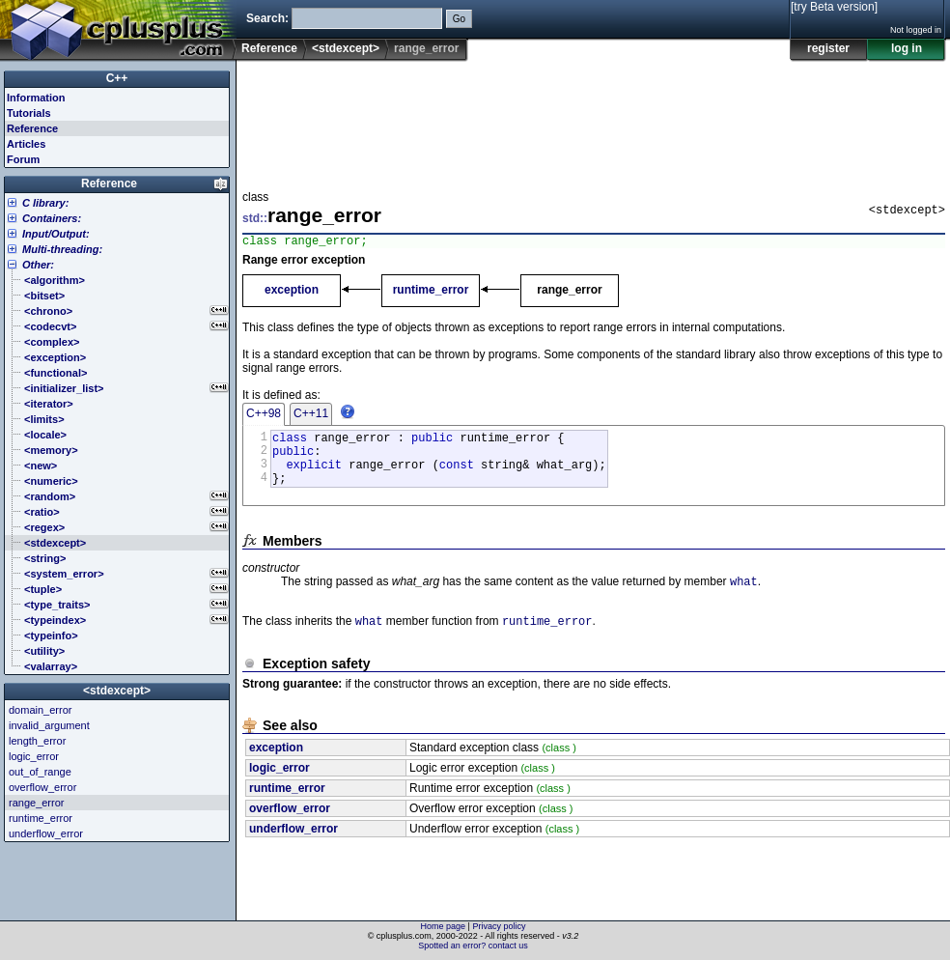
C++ (117, 78)
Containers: (51, 218)
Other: (38, 264)
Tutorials (29, 113)
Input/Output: (56, 234)
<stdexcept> (345, 48)
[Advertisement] (302, 120)
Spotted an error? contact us (473, 945)
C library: (45, 203)
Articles (26, 144)
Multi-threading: (62, 249)
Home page (443, 926)
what (744, 597)
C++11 (310, 416)
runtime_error (431, 292)
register (828, 48)
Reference (269, 48)
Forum (23, 159)
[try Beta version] (834, 7)
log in (906, 48)
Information (36, 97)
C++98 (263, 416)
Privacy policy (498, 926)
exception (292, 292)
